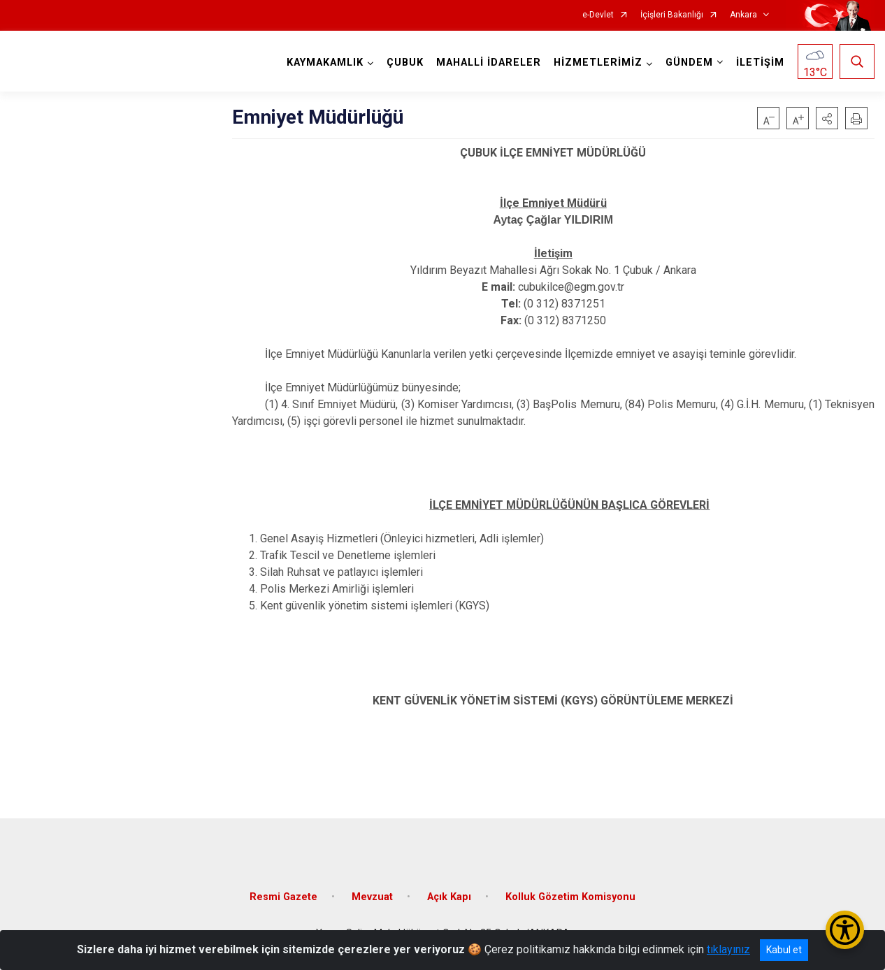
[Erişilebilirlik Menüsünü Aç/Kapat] (845, 930)
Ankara (743, 15)
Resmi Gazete (283, 897)
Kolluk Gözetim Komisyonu (570, 897)
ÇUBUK (405, 62)
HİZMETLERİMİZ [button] (598, 62)
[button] (827, 118)
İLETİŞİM (760, 62)
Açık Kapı (449, 897)
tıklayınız (728, 949)
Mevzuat (372, 897)
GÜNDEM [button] (689, 62)
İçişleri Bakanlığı (671, 15)
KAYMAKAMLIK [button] (325, 62)
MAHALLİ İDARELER (488, 62)
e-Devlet (598, 15)
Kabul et (784, 949)
